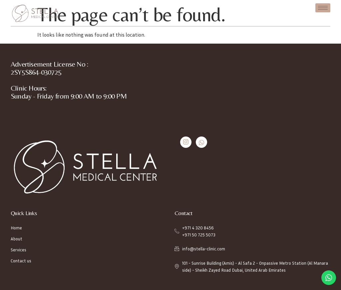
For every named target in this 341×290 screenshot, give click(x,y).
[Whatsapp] (201, 142)
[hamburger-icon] (322, 7)
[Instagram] (185, 142)
